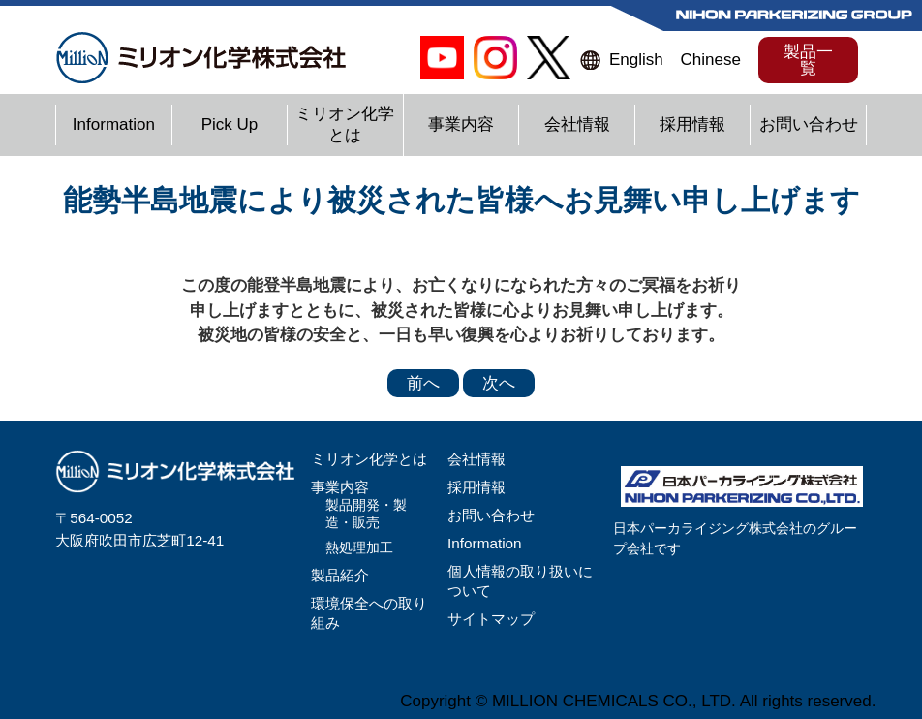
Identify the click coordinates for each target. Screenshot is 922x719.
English (636, 59)
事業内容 (461, 124)
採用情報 (692, 124)
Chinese (710, 59)
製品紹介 (340, 575)
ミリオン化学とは (369, 459)
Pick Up (230, 124)
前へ (423, 383)
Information (114, 124)
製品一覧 (808, 60)
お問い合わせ (808, 124)
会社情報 (577, 124)
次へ (498, 383)
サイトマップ (491, 618)
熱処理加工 (359, 548)
